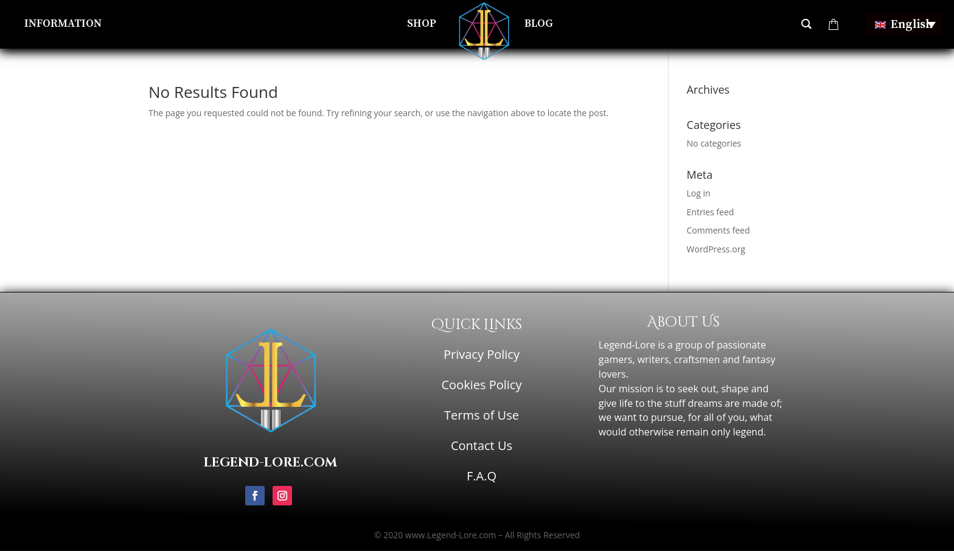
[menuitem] (903, 24)
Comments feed (718, 230)
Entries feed (710, 212)
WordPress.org (716, 249)
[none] (903, 24)
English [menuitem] (912, 24)
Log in (699, 193)
